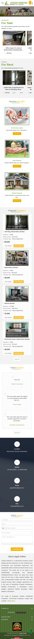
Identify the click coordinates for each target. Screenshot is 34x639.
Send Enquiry (18, 246)
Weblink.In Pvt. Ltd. (24, 635)
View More (17, 133)
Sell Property (17, 160)
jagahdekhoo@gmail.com (17, 488)
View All (17, 359)
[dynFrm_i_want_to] (17, 532)
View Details (8, 246)
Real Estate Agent (17, 128)
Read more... (11, 601)
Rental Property (17, 193)
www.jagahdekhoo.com (17, 506)
